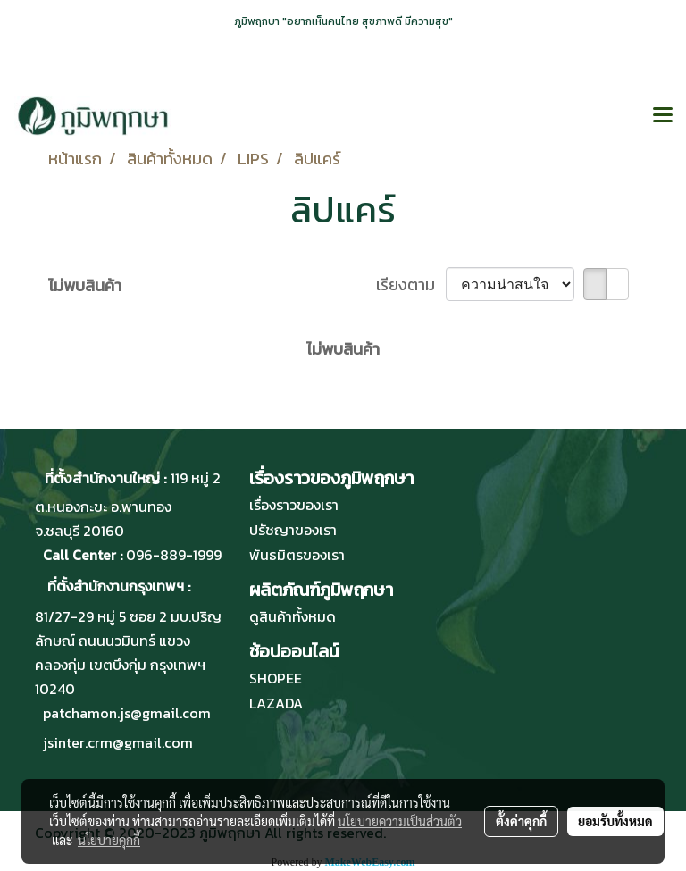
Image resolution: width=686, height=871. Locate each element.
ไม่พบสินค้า (84, 285)
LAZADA (276, 703)
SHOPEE (275, 678)
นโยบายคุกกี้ (109, 840)
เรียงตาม (411, 284)
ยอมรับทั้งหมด (615, 821)
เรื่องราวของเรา (294, 504)
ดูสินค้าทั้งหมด (292, 616)
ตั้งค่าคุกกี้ (521, 821)
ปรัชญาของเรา (293, 529)
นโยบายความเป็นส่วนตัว (400, 821)
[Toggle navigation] (662, 116)
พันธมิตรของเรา (297, 554)
